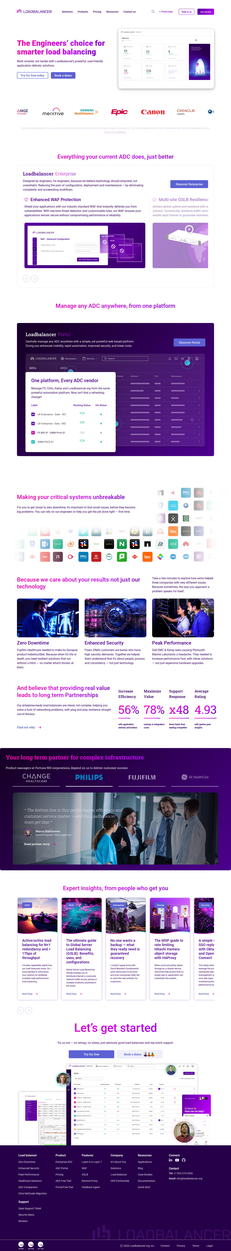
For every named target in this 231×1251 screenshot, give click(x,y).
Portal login (166, 11)
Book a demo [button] (63, 75)
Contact (174, 1168)
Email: (185, 1178)
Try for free (91, 1054)
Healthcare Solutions (30, 1180)
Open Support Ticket (29, 1208)
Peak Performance (28, 1174)
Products (83, 11)
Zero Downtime (26, 1161)
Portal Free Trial (64, 1187)
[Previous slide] (26, 278)
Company (117, 1155)
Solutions (67, 11)
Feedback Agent (91, 1187)
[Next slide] (34, 278)
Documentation (146, 1180)
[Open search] (153, 12)
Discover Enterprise (189, 184)
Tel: (181, 1173)
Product (61, 1155)
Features (87, 1155)
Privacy (181, 1245)
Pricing (97, 11)
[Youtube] (177, 1160)
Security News (26, 1214)
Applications (145, 1161)
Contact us (129, 11)
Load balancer (27, 1155)
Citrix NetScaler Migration (32, 1193)
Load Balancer (119, 1174)
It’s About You (118, 1161)
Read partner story (40, 844)
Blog (140, 1168)
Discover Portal (189, 342)
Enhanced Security (28, 1168)
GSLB (85, 1174)
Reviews (23, 1221)
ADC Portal (62, 1168)
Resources (112, 11)
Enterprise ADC (64, 1161)
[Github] (183, 1160)
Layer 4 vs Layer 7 (92, 1161)
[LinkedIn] (170, 1160)
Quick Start (144, 1187)
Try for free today (33, 75)
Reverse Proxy (90, 1180)
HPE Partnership (120, 1180)
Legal (209, 1245)
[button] (187, 12)
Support (23, 1202)
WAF (84, 1168)
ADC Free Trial (63, 1180)
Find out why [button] (29, 727)
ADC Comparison (28, 1187)
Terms (195, 1245)
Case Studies (145, 1174)
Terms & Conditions (115, 131)
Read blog (30, 993)
